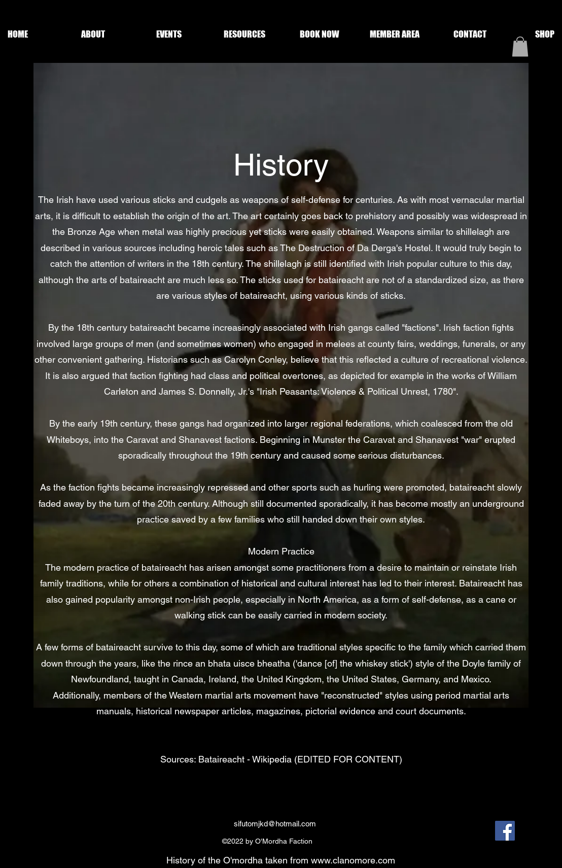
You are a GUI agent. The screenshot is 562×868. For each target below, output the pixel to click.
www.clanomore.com (353, 860)
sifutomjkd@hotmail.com (275, 823)
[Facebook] (505, 831)
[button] (93, 34)
